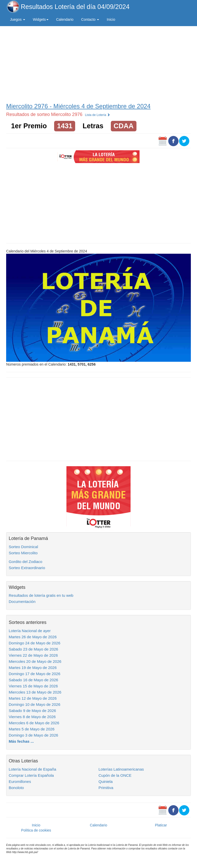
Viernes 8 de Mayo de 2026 (32, 717)
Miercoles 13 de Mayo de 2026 (35, 692)
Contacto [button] (90, 19)
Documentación (22, 601)
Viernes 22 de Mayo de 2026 (33, 655)
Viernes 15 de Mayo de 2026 (33, 686)
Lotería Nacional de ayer (30, 631)
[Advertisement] (98, 63)
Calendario (65, 19)
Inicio (111, 19)
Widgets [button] (40, 19)
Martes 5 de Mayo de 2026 (31, 729)
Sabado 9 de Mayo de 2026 (32, 710)
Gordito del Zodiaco (25, 561)
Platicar (161, 825)
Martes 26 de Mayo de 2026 (33, 637)
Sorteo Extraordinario (27, 568)
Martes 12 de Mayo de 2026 (33, 698)
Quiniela (105, 781)
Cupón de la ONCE (114, 775)
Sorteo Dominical (23, 547)
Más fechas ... (21, 741)
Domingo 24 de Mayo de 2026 (34, 643)
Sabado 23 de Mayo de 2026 (33, 649)
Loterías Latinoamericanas (121, 769)
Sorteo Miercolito (23, 553)
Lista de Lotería (97, 115)
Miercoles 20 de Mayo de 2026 (35, 661)
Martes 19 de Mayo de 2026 (33, 667)
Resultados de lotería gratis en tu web (41, 595)
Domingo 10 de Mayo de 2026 (34, 704)
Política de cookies (36, 830)
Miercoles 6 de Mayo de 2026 (34, 723)
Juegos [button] (17, 19)
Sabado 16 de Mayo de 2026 (33, 680)
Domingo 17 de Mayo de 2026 (34, 674)
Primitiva (105, 787)
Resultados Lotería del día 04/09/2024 (75, 6)
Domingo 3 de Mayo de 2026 (33, 735)
